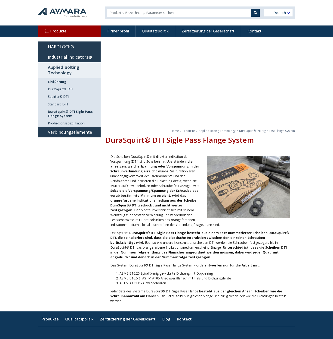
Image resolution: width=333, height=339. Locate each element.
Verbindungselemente (70, 132)
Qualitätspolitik (155, 31)
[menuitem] (278, 12)
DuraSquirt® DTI (60, 89)
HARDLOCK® (61, 46)
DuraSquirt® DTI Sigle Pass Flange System (70, 113)
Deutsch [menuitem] (279, 12)
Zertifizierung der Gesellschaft (208, 31)
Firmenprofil (118, 31)
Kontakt (254, 31)
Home (175, 131)
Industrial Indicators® (70, 57)
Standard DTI (58, 104)
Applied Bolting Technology (217, 131)
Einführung (57, 81)
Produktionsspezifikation (66, 123)
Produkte (58, 31)
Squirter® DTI (58, 96)
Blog (166, 319)
